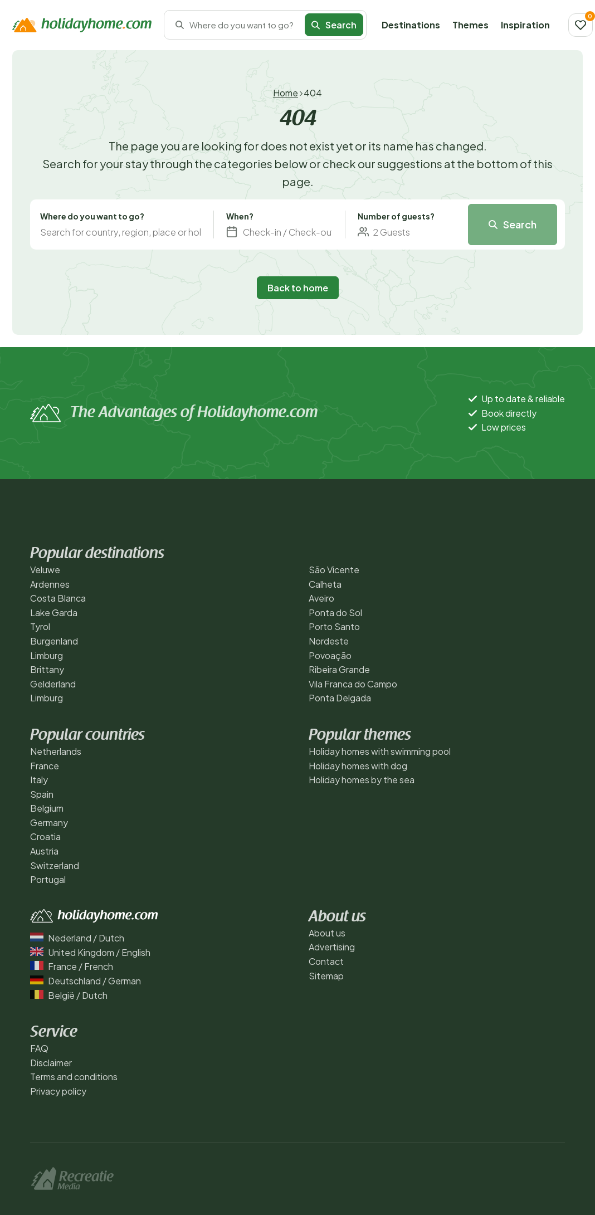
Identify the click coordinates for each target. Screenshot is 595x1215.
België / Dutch (69, 995)
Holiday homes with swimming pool (380, 751)
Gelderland (53, 684)
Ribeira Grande (339, 669)
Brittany (47, 669)
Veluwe (45, 569)
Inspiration (525, 25)
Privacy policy (58, 1091)
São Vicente (334, 569)
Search (334, 25)
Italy (39, 779)
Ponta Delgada (340, 698)
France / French (71, 966)
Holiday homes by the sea (361, 779)
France (44, 766)
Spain (41, 794)
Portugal (48, 879)
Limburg (46, 655)
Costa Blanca (58, 598)
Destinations (411, 25)
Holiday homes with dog (358, 766)
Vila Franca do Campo (353, 684)
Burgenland (54, 641)
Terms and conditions (74, 1076)
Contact (326, 961)
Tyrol (40, 626)
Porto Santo (334, 626)
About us (327, 933)
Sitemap (326, 976)
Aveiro (321, 598)
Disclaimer (51, 1062)
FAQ (39, 1048)
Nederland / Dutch (77, 938)
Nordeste (329, 641)
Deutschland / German (85, 981)
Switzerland (54, 865)
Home (285, 93)
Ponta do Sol (335, 612)
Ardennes (50, 584)
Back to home (297, 288)
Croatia (45, 836)
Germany (49, 822)
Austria (44, 851)
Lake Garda (53, 612)
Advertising (332, 947)
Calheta (325, 584)
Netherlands (55, 751)
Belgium (47, 808)
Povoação (330, 655)
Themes (470, 25)
